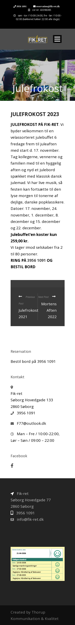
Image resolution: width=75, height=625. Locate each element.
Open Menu (57, 39)
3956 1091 (21, 6)
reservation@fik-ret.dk (48, 6)
